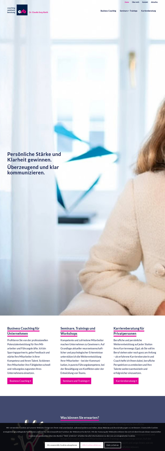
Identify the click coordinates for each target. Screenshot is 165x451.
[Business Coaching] (20, 381)
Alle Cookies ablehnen (91, 445)
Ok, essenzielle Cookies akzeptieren (62, 445)
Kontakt (145, 2)
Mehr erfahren (112, 445)
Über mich (135, 2)
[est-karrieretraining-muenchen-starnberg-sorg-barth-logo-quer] (28, 10)
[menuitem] (127, 2)
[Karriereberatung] (126, 381)
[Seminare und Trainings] (76, 381)
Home (127, 2)
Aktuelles (154, 2)
